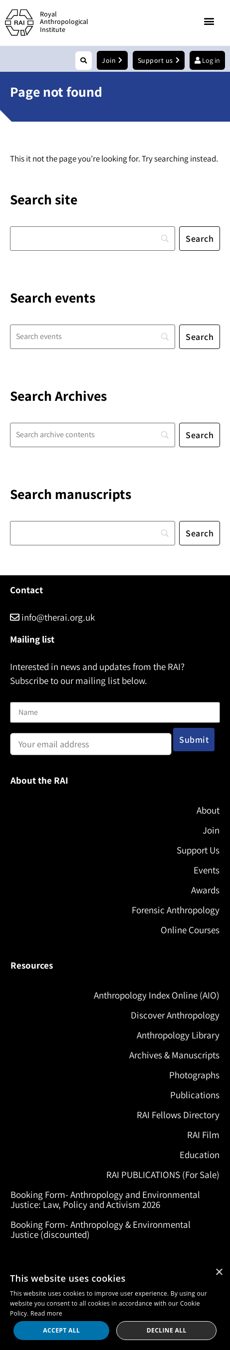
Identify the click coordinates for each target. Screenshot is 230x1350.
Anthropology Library (178, 1035)
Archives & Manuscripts (174, 1055)
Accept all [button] (61, 1330)
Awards (205, 890)
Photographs (194, 1075)
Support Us (198, 850)
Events (207, 870)
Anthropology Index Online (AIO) (157, 995)
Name (20, 695)
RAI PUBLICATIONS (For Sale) (163, 1175)
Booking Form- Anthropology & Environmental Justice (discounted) (100, 1229)
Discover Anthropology (175, 1015)
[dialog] (115, 1306)
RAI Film (203, 1135)
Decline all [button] (167, 1330)
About (208, 810)
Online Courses (190, 930)
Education (200, 1155)
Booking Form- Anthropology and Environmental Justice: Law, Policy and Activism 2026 (105, 1199)
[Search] (92, 238)
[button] (209, 21)
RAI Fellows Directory (178, 1115)
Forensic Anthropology (176, 910)
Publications (195, 1095)
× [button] (219, 1272)
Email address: (91, 740)
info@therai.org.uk (52, 617)
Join (211, 830)
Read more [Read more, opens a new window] (46, 1313)
